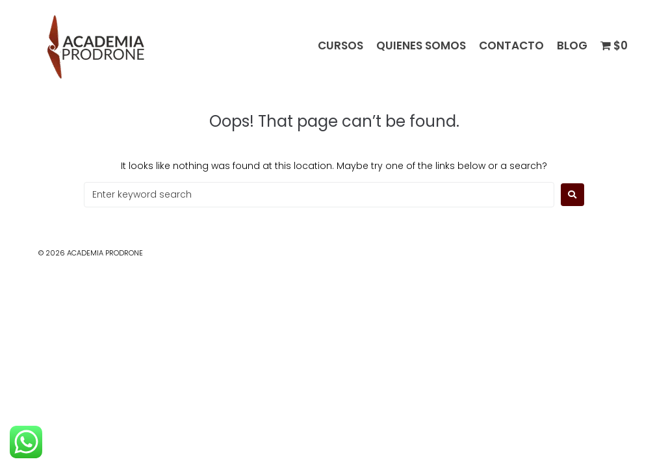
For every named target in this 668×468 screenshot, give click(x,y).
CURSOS (340, 45)
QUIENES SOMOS (421, 45)
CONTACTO (511, 45)
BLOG (572, 45)
